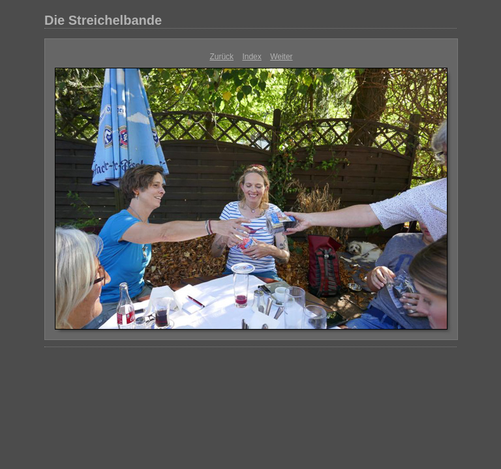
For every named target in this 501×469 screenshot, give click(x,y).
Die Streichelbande (103, 20)
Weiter (281, 56)
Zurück (221, 56)
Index (251, 56)
